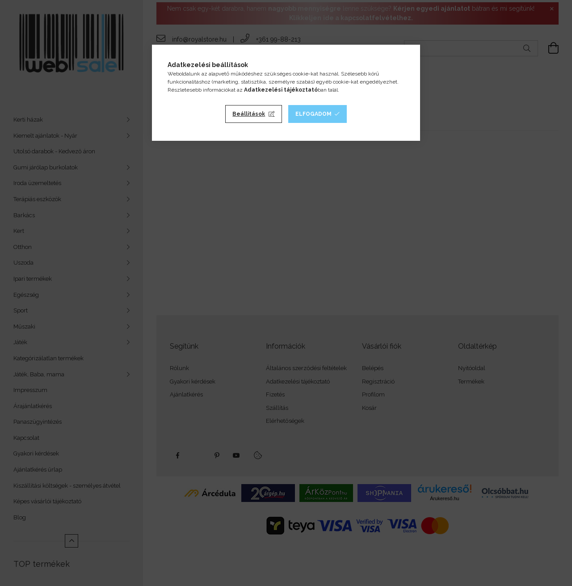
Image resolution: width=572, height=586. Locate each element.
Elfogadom (313, 114)
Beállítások (248, 114)
